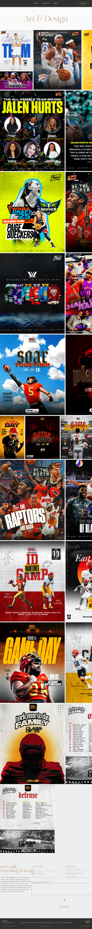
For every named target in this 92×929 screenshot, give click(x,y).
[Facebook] (89, 922)
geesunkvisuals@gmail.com (8, 922)
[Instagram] (87, 922)
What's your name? (37, 866)
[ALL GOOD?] (64, 906)
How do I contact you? (38, 873)
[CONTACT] (83, 3)
